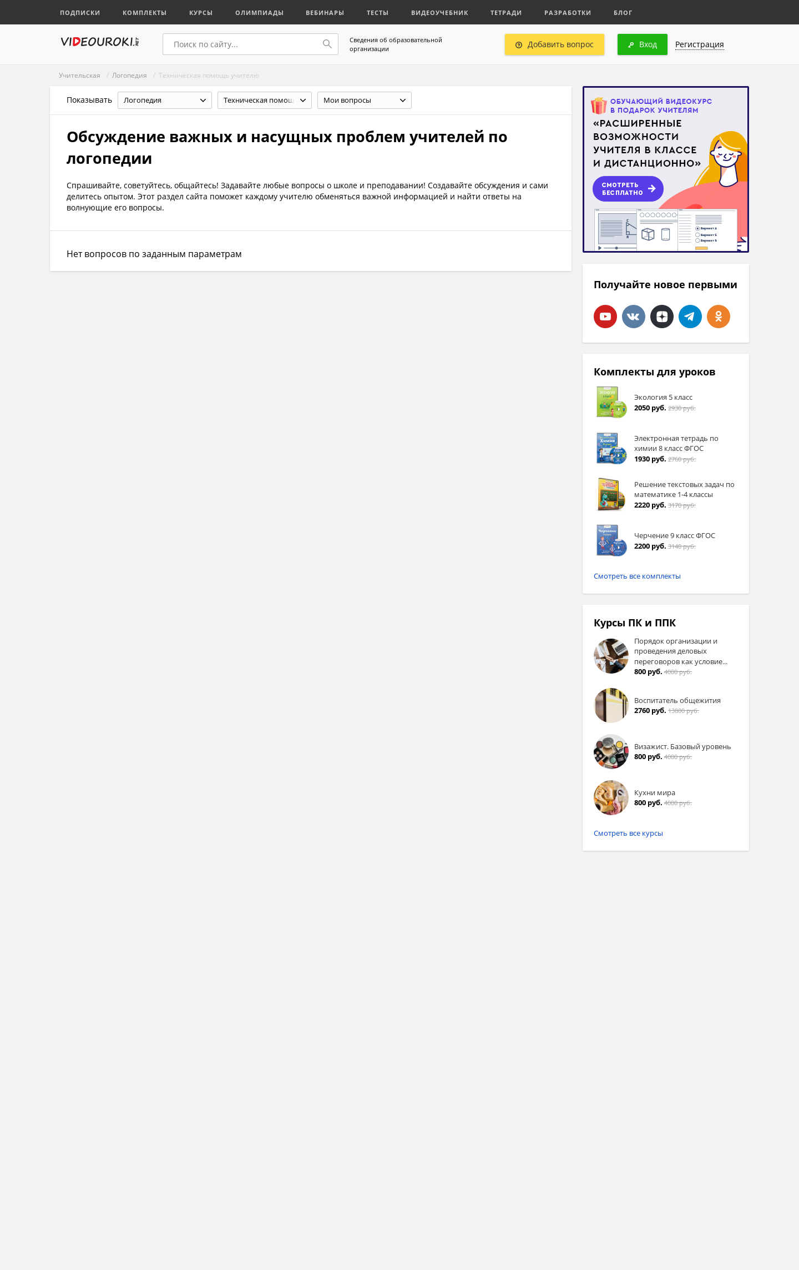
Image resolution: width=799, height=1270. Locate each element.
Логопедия (129, 75)
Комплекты (145, 12)
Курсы (201, 12)
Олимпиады (259, 12)
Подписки (80, 12)
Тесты (378, 12)
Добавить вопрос (554, 44)
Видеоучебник (440, 12)
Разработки (568, 12)
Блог (623, 12)
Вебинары (325, 12)
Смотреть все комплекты (637, 576)
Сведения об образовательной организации (396, 44)
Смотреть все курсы (628, 833)
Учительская (79, 75)
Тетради (507, 12)
